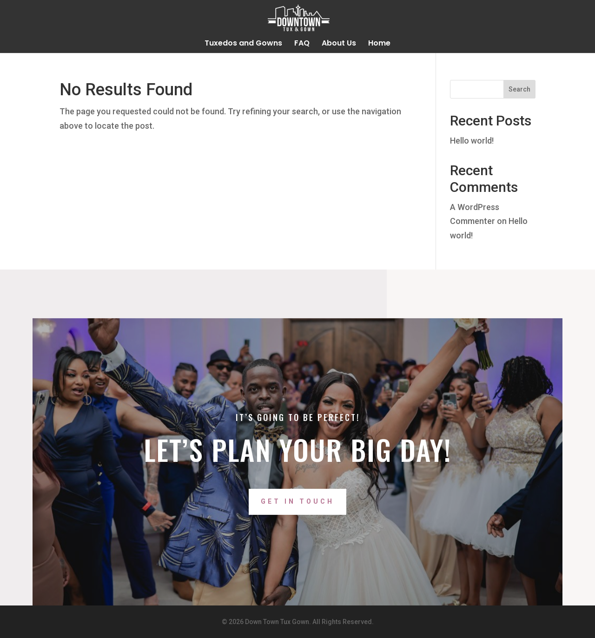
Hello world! (472, 140)
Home (379, 44)
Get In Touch (297, 520)
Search (519, 89)
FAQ (302, 44)
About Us (339, 44)
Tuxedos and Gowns (243, 44)
